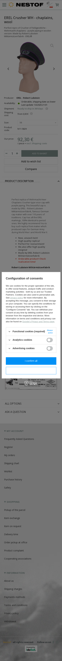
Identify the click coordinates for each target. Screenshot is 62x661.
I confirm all (31, 360)
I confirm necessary (31, 370)
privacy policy (16, 297)
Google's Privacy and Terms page (38, 321)
